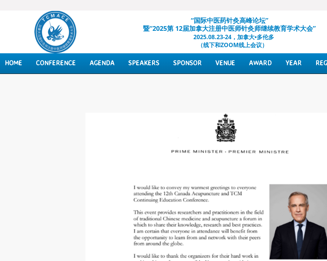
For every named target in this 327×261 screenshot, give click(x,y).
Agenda (101, 63)
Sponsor (187, 63)
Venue (225, 63)
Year (293, 63)
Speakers (143, 63)
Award (260, 63)
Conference (56, 63)
